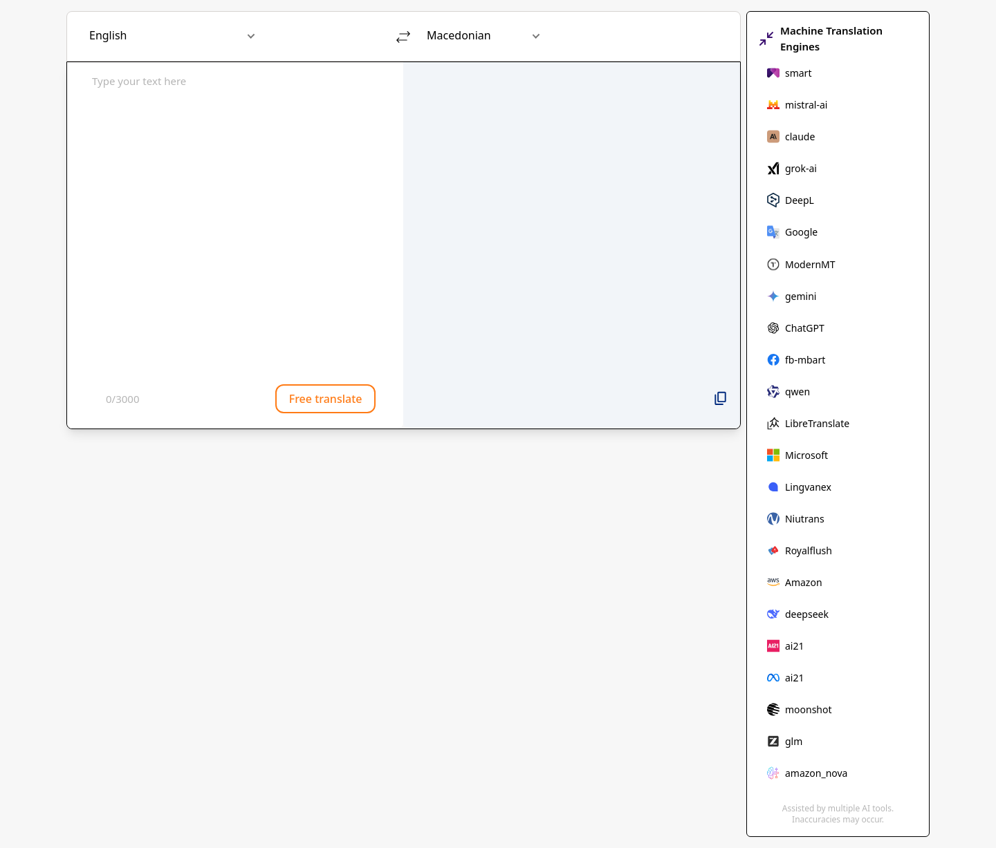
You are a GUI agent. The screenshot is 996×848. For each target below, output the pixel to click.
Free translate (325, 398)
